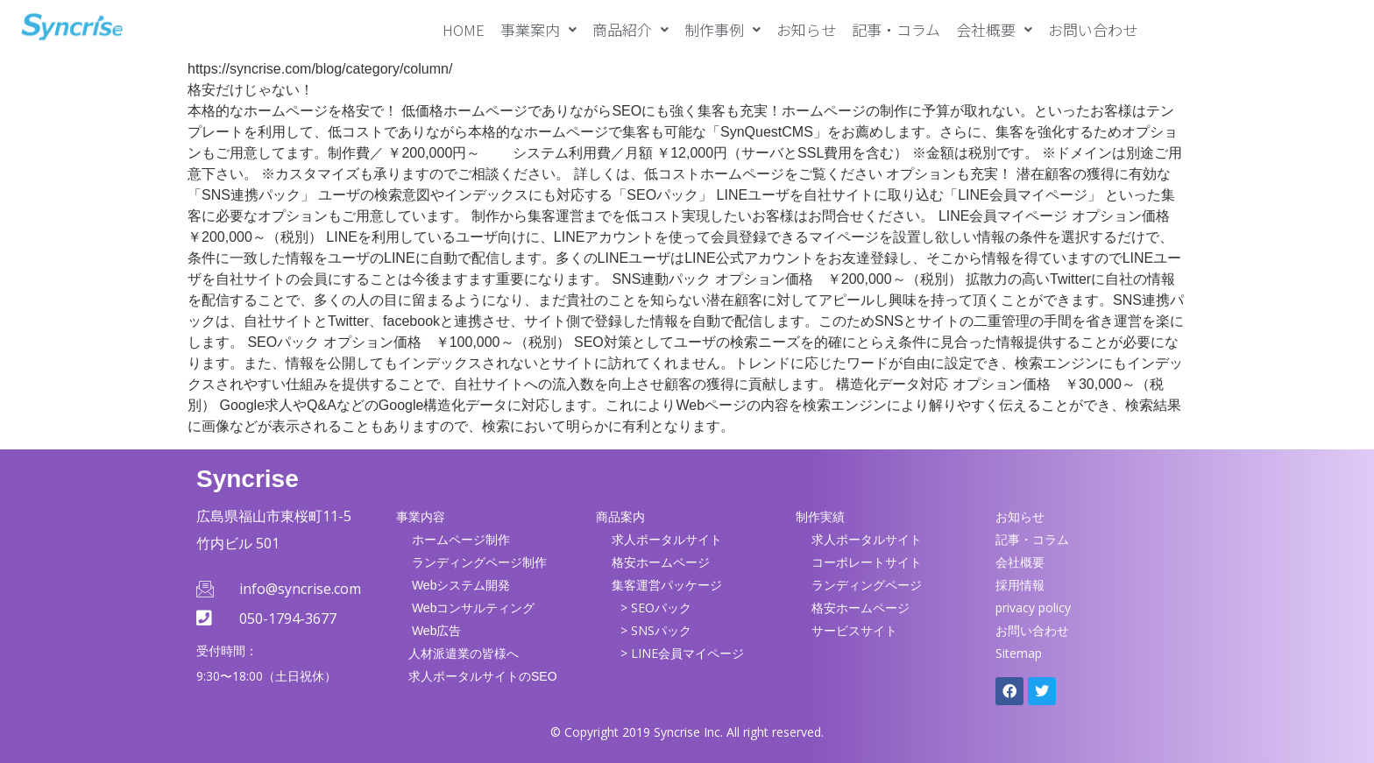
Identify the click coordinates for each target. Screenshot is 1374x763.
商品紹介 (630, 29)
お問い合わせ (1092, 29)
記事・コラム (896, 29)
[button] (538, 29)
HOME (464, 29)
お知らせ (806, 29)
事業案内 (538, 29)
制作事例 (722, 29)
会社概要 (994, 29)
